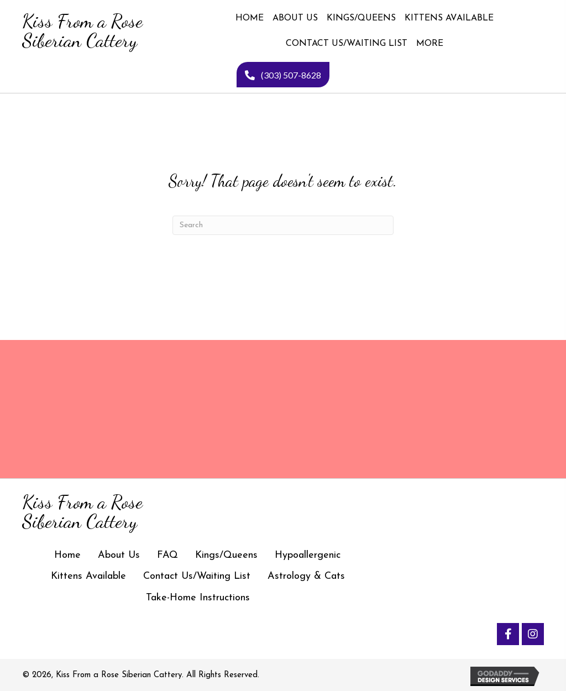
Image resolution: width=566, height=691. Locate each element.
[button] (508, 634)
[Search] (283, 225)
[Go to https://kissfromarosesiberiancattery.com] (81, 31)
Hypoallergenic (307, 555)
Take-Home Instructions (198, 598)
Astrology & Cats (306, 576)
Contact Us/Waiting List (196, 576)
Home (67, 555)
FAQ (167, 555)
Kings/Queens (226, 555)
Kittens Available (88, 576)
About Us (119, 555)
